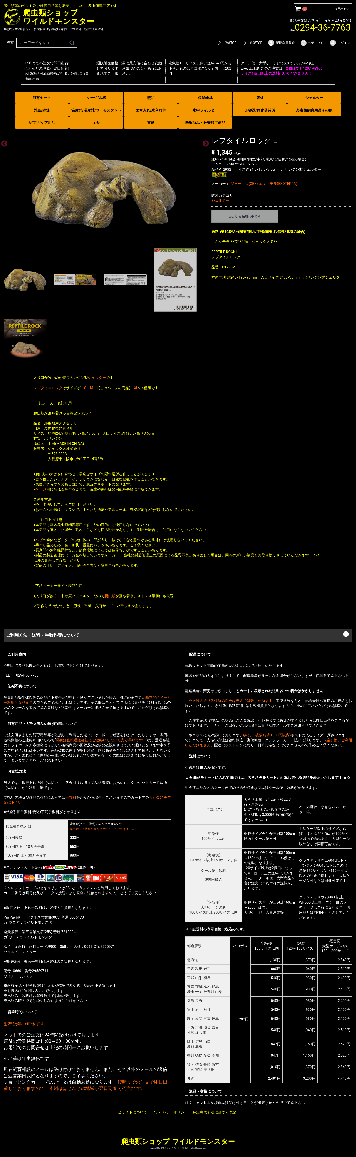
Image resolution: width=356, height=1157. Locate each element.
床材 (259, 98)
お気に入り (312, 42)
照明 (150, 98)
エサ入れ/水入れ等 (151, 110)
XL (136, 388)
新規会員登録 (281, 42)
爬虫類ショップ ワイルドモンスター (178, 1141)
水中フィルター (205, 110)
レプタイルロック (47, 388)
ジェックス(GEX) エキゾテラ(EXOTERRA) (263, 184)
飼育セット (42, 98)
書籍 (150, 123)
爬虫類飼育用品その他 (314, 110)
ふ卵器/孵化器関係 (260, 110)
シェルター (314, 98)
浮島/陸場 (42, 110)
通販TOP (252, 42)
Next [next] (204, 142)
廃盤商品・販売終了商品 (205, 123)
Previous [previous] (3, 142)
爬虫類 (109, 596)
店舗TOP (226, 42)
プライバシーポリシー (170, 1112)
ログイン (339, 42)
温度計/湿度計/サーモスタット (96, 110)
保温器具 (205, 98)
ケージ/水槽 (96, 98)
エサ (96, 123)
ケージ (40, 489)
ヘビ (39, 540)
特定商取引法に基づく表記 (214, 1112)
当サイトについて (132, 1112)
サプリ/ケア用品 (41, 123)
